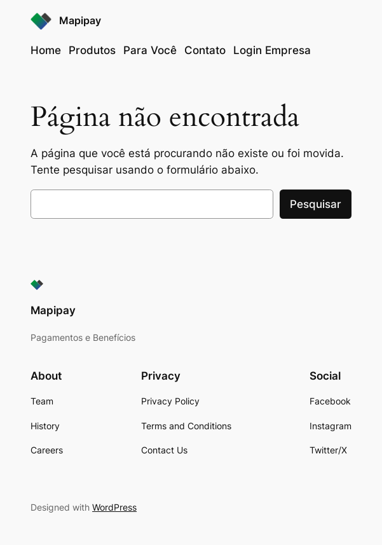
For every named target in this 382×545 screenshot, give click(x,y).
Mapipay (80, 21)
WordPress (114, 507)
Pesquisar (315, 204)
